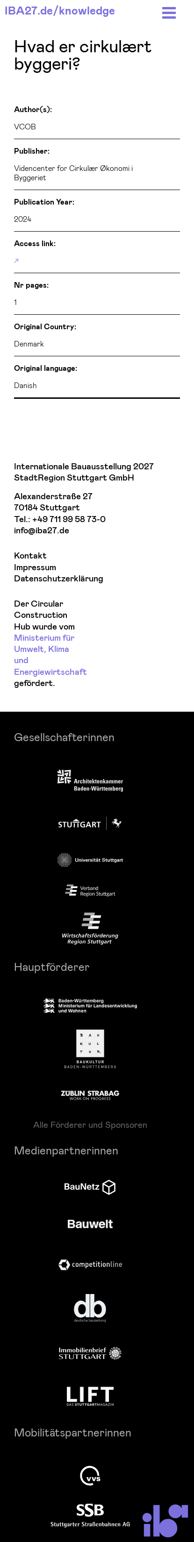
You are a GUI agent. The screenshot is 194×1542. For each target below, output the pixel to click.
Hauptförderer (52, 966)
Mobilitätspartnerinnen (72, 1432)
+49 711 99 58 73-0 (69, 519)
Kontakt (30, 556)
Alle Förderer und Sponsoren (90, 1124)
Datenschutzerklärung (45, 578)
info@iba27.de (41, 530)
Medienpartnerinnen (66, 1150)
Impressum (35, 567)
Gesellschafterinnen (64, 736)
